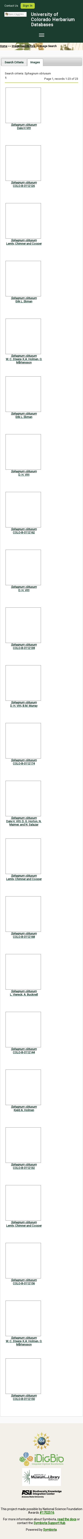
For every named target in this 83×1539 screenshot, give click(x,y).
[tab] (14, 62)
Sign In (28, 5)
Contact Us (11, 5)
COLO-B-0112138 (24, 648)
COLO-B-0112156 (24, 1283)
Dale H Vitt (24, 128)
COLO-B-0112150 (24, 1399)
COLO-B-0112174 (24, 763)
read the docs (66, 1519)
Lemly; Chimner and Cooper (24, 243)
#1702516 (47, 1512)
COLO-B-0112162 (24, 532)
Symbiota (50, 1529)
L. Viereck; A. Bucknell (24, 994)
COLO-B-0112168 (24, 936)
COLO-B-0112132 (24, 1168)
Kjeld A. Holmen (24, 1110)
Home (3, 46)
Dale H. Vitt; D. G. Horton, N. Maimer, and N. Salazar (23, 823)
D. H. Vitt (23, 474)
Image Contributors (23, 46)
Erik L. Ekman (23, 301)
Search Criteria (14, 62)
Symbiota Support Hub (49, 1523)
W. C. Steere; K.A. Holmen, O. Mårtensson (24, 360)
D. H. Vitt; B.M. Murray (23, 705)
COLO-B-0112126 (24, 186)
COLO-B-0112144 (24, 1052)
